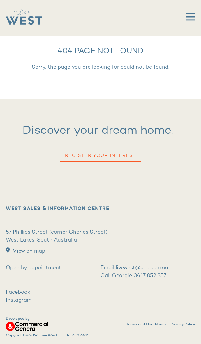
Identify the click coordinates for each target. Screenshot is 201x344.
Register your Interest (100, 155)
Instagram (18, 300)
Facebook (18, 292)
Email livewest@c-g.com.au (134, 267)
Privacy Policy (182, 324)
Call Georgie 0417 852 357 (133, 275)
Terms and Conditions (146, 324)
